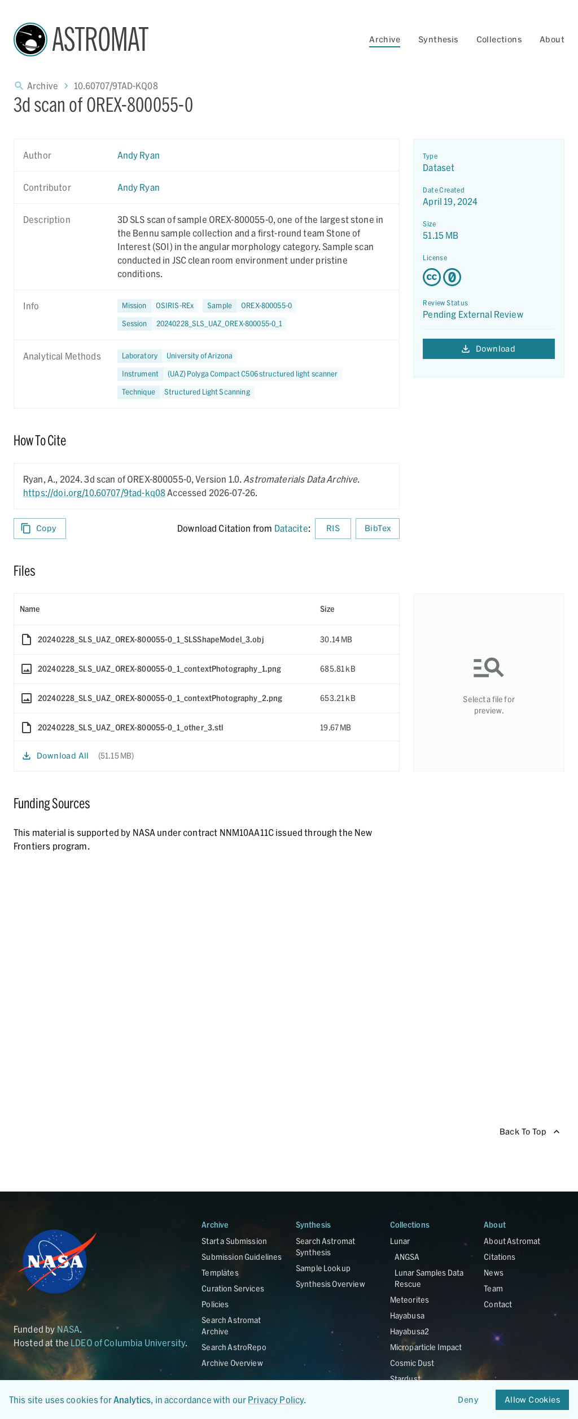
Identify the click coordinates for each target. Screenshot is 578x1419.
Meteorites (410, 1299)
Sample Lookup (323, 1268)
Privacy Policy (276, 1399)
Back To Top (529, 1132)
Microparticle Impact (426, 1347)
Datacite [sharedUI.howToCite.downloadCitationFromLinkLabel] (291, 528)
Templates (220, 1272)
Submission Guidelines (242, 1257)
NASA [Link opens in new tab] (68, 1329)
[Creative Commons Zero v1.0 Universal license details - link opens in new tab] (489, 277)
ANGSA (407, 1257)
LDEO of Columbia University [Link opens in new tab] (128, 1342)
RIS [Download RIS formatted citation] (333, 528)
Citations (499, 1257)
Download (489, 349)
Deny (468, 1400)
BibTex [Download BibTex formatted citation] (377, 528)
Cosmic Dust (412, 1363)
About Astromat (512, 1241)
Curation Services (233, 1288)
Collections (499, 39)
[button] (249, 306)
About (552, 39)
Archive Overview (232, 1363)
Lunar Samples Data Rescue (429, 1278)
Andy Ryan (138, 155)
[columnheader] (164, 609)
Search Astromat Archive (231, 1325)
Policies (215, 1304)
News (493, 1272)
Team (493, 1288)
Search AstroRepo (234, 1347)
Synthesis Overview (330, 1284)
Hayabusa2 (409, 1331)
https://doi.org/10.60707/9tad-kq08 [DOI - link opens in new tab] (94, 492)
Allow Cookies (532, 1400)
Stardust (405, 1378)
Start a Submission (234, 1241)
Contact (498, 1304)
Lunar (400, 1241)
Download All (56, 756)
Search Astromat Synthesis (325, 1246)
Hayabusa (407, 1315)
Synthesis (438, 39)
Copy (39, 528)
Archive (384, 39)
